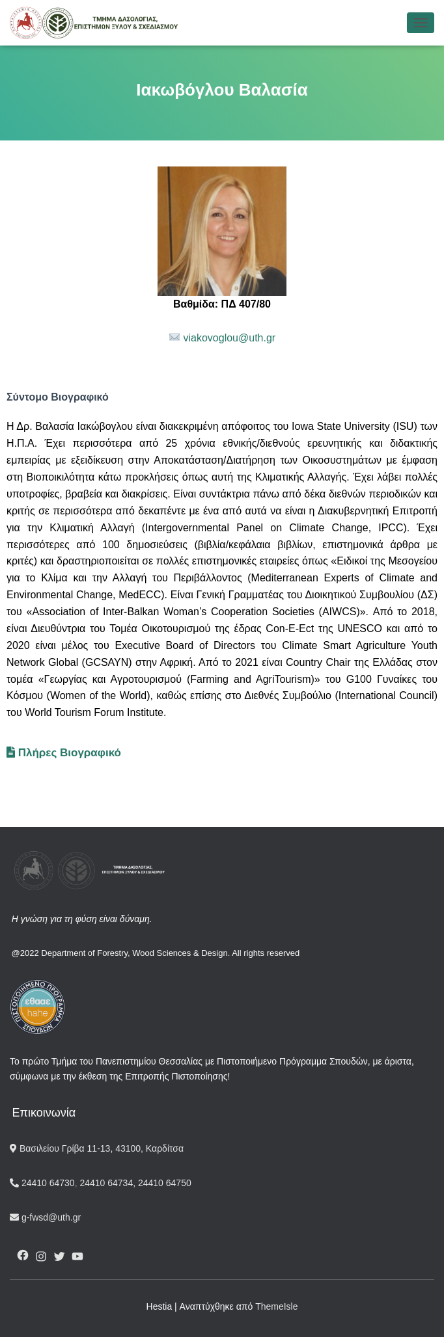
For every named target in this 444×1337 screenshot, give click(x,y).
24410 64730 (42, 1183)
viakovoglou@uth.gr (230, 337)
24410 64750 (164, 1183)
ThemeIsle (276, 1306)
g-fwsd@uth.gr (45, 1217)
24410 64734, (107, 1183)
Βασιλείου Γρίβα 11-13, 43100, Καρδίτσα (97, 1148)
